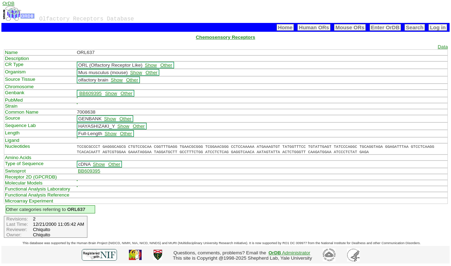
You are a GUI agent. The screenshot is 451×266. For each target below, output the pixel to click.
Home (285, 27)
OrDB (8, 3)
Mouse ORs (349, 27)
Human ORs (314, 27)
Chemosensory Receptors (225, 37)
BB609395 (90, 93)
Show (151, 65)
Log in (438, 27)
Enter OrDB (385, 27)
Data (443, 46)
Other (166, 65)
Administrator (289, 252)
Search (415, 27)
